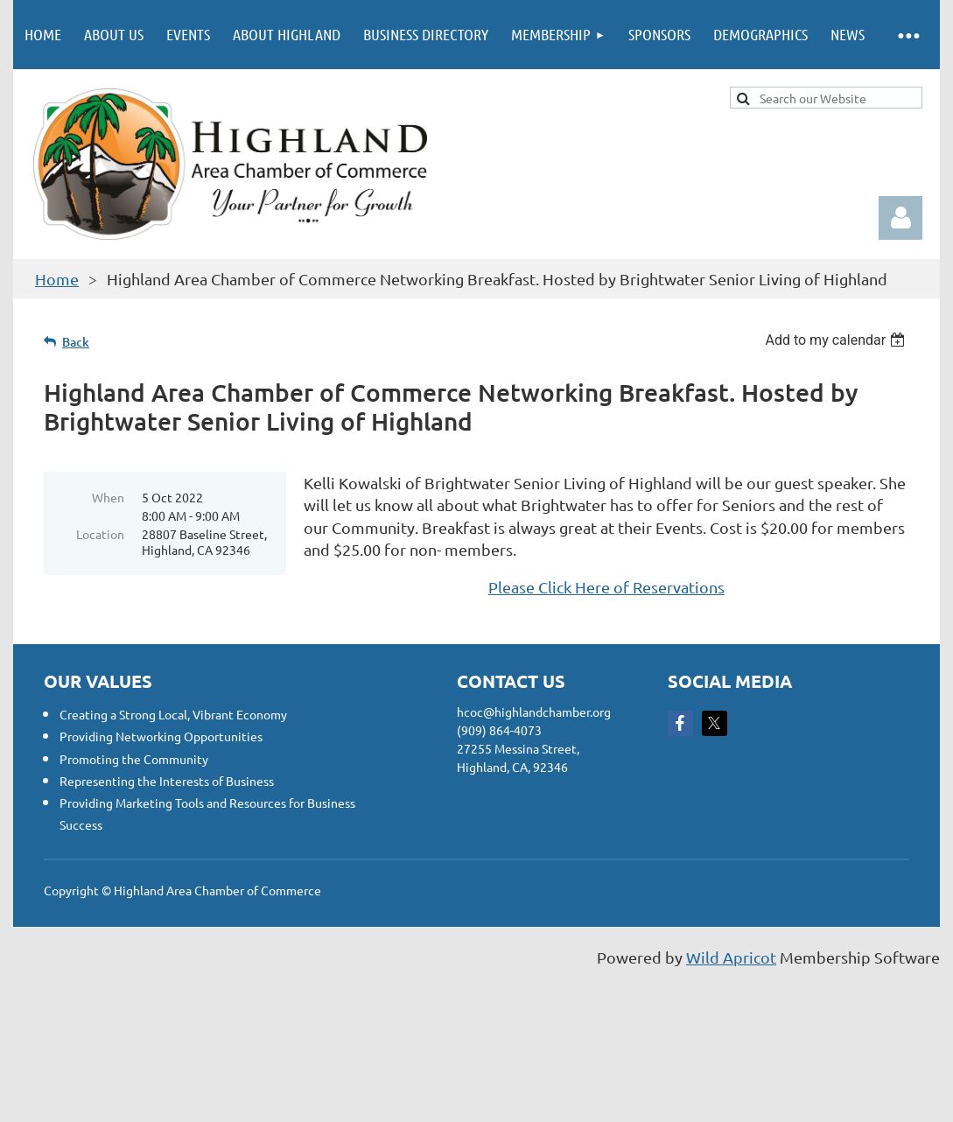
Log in (900, 218)
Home (57, 279)
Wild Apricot (731, 957)
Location (100, 534)
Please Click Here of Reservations (606, 587)
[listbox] (837, 340)
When (108, 497)
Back (75, 341)
